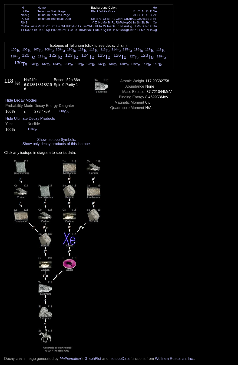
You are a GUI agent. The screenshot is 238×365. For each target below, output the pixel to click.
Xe (155, 22)
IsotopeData (119, 359)
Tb (67, 26)
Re (109, 26)
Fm (79, 30)
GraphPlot (92, 359)
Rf (96, 30)
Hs (113, 30)
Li (22, 11)
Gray (111, 11)
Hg (130, 26)
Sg (104, 30)
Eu (58, 26)
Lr (93, 30)
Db (100, 30)
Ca (27, 18)
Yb (89, 26)
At (150, 26)
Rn (155, 26)
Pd (122, 22)
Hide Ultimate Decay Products (30, 118)
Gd (63, 26)
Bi (143, 26)
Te (147, 22)
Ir (118, 26)
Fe (113, 18)
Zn (130, 18)
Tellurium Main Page (51, 11)
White (103, 11)
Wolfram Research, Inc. (174, 359)
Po (147, 26)
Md (84, 30)
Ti (96, 18)
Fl (138, 30)
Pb (139, 26)
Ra (27, 30)
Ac (31, 30)
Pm (48, 26)
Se (147, 18)
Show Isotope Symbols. (56, 140)
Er (79, 26)
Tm (84, 26)
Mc (143, 30)
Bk (67, 30)
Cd (130, 22)
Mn (109, 18)
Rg (126, 30)
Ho (75, 26)
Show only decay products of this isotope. (56, 144)
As (143, 18)
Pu (53, 30)
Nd (44, 26)
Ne (155, 11)
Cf (71, 30)
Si (138, 15)
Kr (154, 18)
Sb (143, 22)
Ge (139, 18)
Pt (121, 26)
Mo (104, 22)
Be (27, 11)
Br (150, 18)
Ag (126, 22)
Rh (118, 22)
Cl (150, 15)
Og (155, 30)
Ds (122, 30)
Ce (35, 26)
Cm (62, 30)
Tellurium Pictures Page (53, 15)
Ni (121, 18)
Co (118, 18)
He (155, 7)
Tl (134, 26)
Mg (27, 15)
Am (58, 30)
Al (134, 15)
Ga (134, 18)
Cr (104, 18)
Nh (134, 30)
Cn (130, 30)
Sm (53, 26)
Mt (117, 30)
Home (41, 7)
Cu (126, 18)
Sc (93, 18)
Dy (71, 26)
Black (95, 11)
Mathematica (70, 359)
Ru (114, 22)
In (134, 22)
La (31, 26)
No (89, 30)
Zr (96, 22)
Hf (96, 26)
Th (35, 30)
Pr (39, 26)
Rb (23, 22)
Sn (139, 22)
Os (114, 26)
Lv (147, 30)
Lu (93, 26)
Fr (22, 30)
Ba (27, 26)
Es (75, 30)
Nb (100, 22)
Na (23, 15)
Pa (39, 30)
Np (48, 30)
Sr (27, 22)
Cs (22, 26)
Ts (150, 30)
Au (126, 26)
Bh (109, 30)
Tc (109, 22)
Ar (154, 15)
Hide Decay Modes (21, 100)
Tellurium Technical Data (54, 18)
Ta (100, 26)
